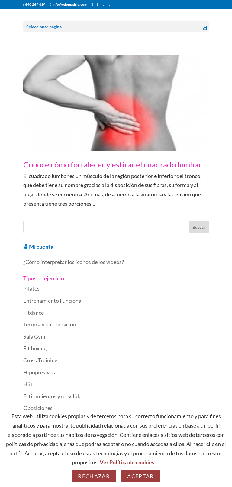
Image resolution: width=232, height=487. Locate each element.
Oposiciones (38, 408)
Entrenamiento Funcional (53, 300)
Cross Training (40, 360)
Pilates (31, 288)
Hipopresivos (39, 372)
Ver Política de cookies (127, 462)
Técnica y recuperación (49, 324)
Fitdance (33, 312)
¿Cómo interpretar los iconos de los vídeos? (73, 262)
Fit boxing (35, 348)
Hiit (28, 384)
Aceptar (140, 476)
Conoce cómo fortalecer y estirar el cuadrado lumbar (112, 164)
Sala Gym (34, 336)
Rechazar (94, 476)
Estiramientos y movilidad (54, 396)
